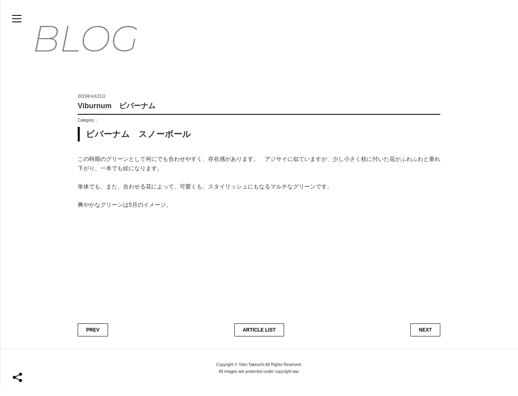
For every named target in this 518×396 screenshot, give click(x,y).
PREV (93, 338)
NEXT (425, 338)
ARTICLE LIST (259, 338)
